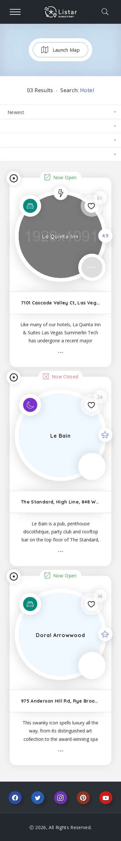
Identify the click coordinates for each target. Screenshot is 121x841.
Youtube (105, 797)
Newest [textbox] (15, 112)
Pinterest (83, 797)
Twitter (37, 797)
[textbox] (60, 126)
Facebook (15, 797)
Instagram (60, 797)
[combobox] (60, 112)
